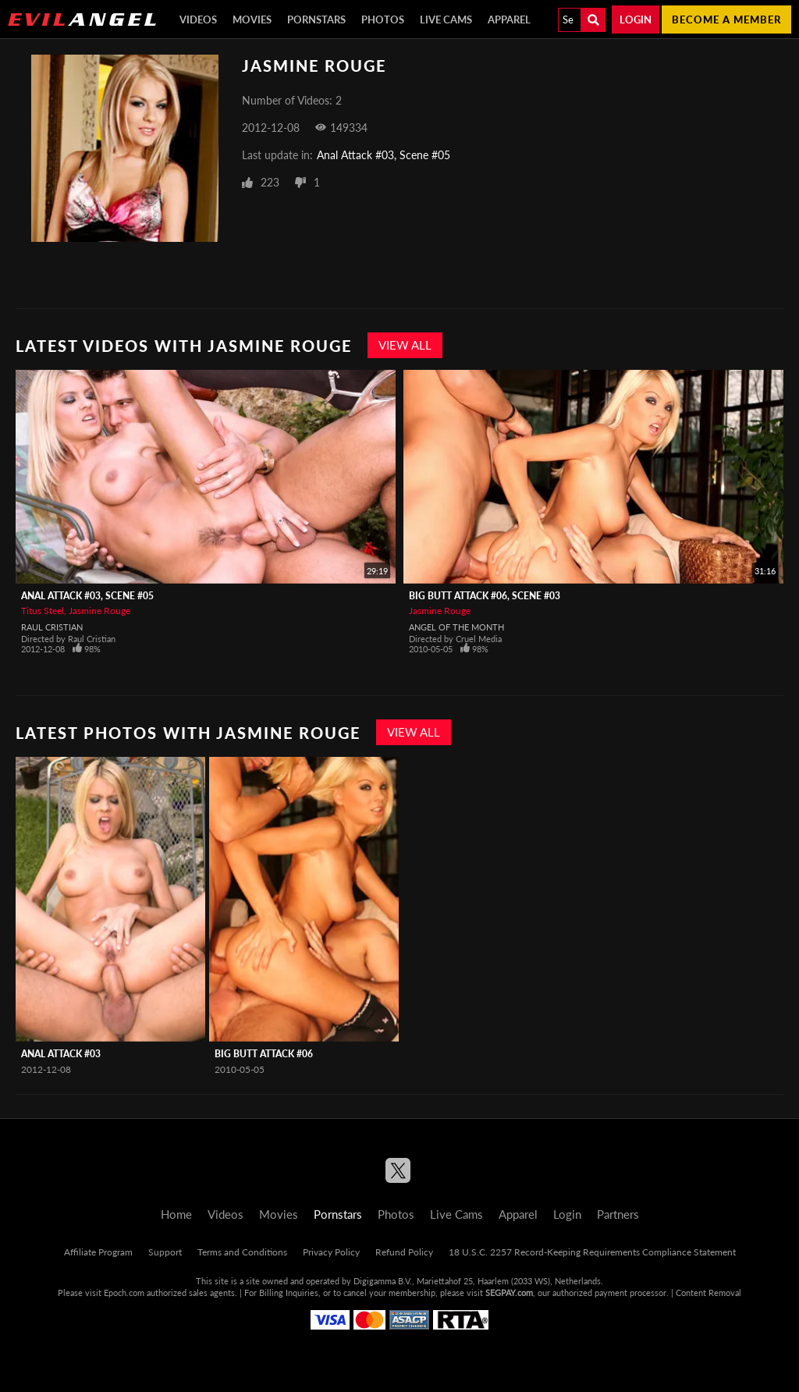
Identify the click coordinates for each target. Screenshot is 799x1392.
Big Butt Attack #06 (264, 1054)
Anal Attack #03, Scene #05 (383, 155)
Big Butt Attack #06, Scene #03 (484, 596)
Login (636, 19)
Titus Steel (42, 610)
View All (404, 345)
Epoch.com (124, 1292)
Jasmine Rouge (99, 610)
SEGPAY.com (509, 1292)
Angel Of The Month (456, 627)
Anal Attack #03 (61, 1054)
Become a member (726, 19)
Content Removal (708, 1292)
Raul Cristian (52, 627)
